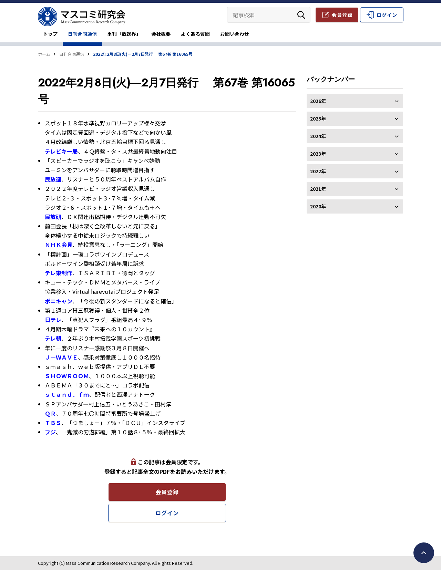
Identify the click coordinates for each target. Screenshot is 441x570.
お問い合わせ (234, 33)
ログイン (387, 14)
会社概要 (161, 33)
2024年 (355, 136)
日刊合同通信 (82, 33)
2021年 (355, 188)
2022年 (355, 171)
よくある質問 (195, 33)
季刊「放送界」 (124, 33)
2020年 (355, 206)
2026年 (355, 100)
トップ (50, 33)
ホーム (44, 54)
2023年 (355, 153)
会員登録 (342, 14)
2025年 (355, 118)
